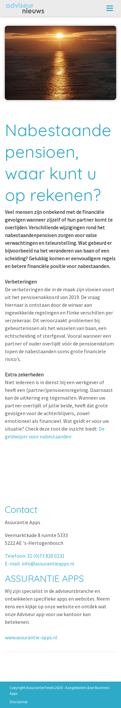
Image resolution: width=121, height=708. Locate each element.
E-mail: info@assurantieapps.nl (40, 563)
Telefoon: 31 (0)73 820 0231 (35, 556)
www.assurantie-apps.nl (31, 637)
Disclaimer (19, 701)
